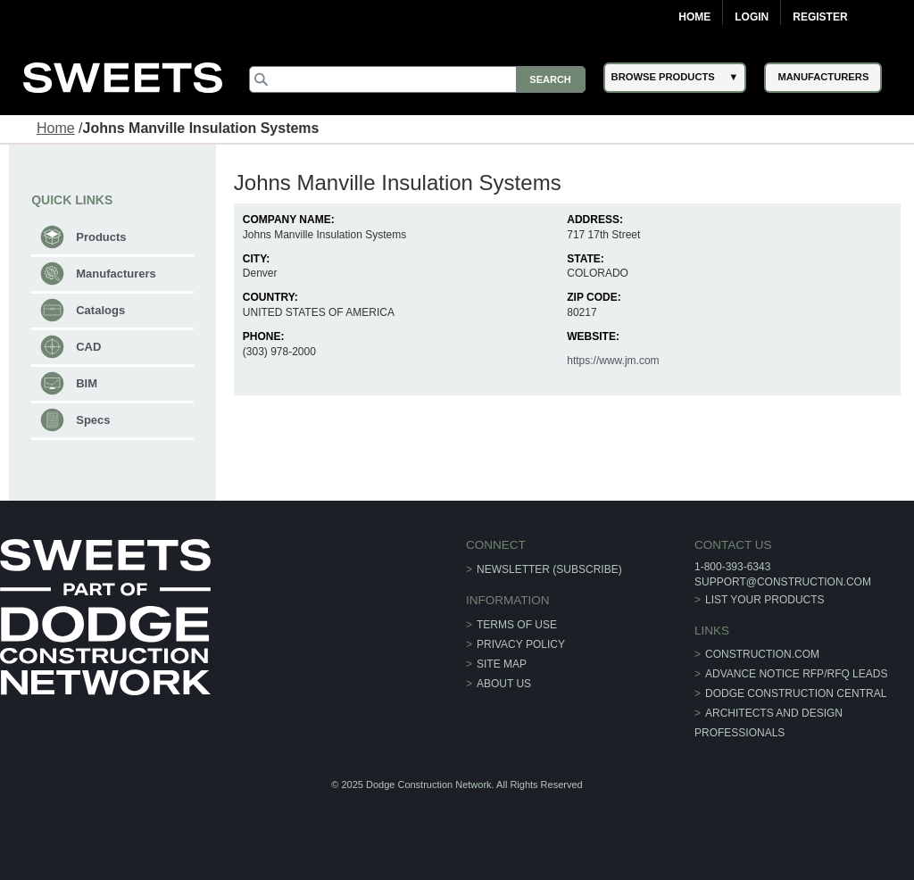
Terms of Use (517, 624)
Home (694, 17)
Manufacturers (116, 273)
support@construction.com (782, 582)
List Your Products (765, 600)
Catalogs (100, 310)
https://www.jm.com (613, 360)
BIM (86, 383)
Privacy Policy (521, 644)
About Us (504, 683)
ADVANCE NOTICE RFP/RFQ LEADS (796, 674)
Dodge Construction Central (795, 693)
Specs (93, 420)
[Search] (417, 79)
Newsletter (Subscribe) (549, 569)
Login (752, 17)
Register (820, 17)
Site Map (502, 664)
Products (101, 237)
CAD (88, 346)
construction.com (762, 654)
